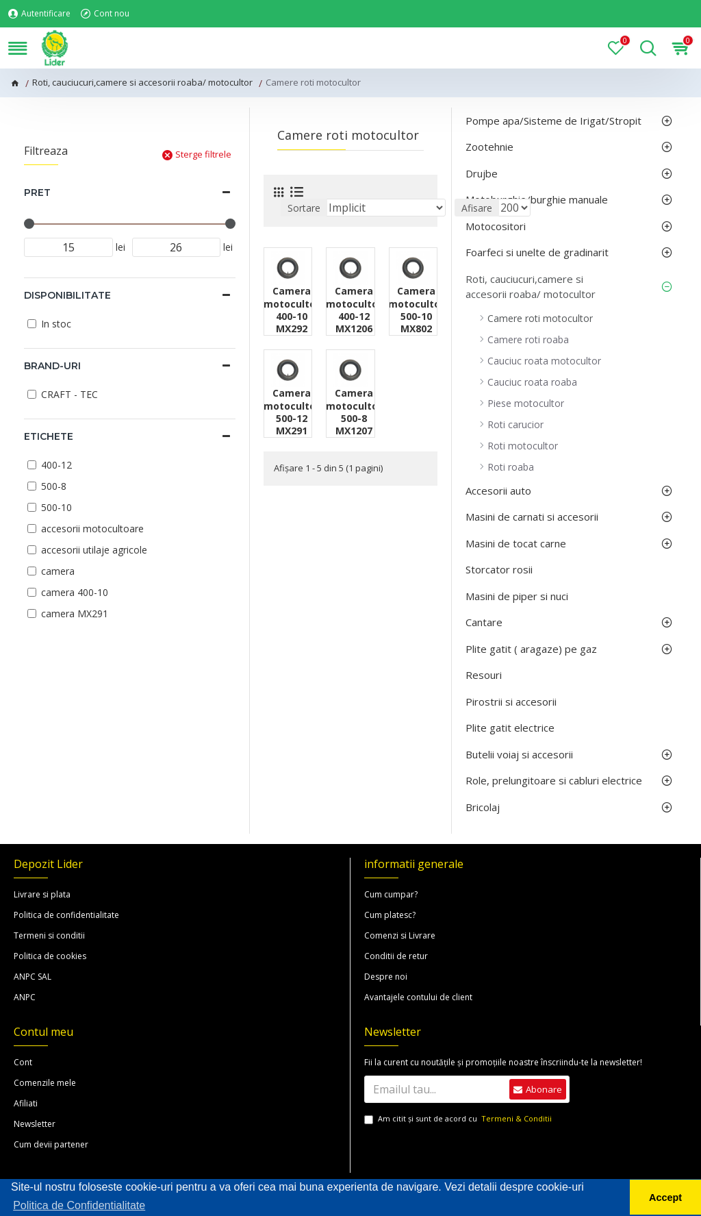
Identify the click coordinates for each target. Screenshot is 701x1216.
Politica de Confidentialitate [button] (79, 1205)
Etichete (48, 436)
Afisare (476, 207)
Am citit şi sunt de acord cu (459, 1119)
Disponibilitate (67, 295)
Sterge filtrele (203, 154)
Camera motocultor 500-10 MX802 (416, 310)
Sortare (304, 207)
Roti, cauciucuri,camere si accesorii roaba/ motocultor (142, 82)
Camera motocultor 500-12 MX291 (292, 412)
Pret (37, 192)
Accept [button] (665, 1197)
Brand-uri (52, 366)
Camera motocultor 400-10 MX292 (292, 310)
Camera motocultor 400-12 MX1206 (354, 310)
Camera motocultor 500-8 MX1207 (354, 412)
